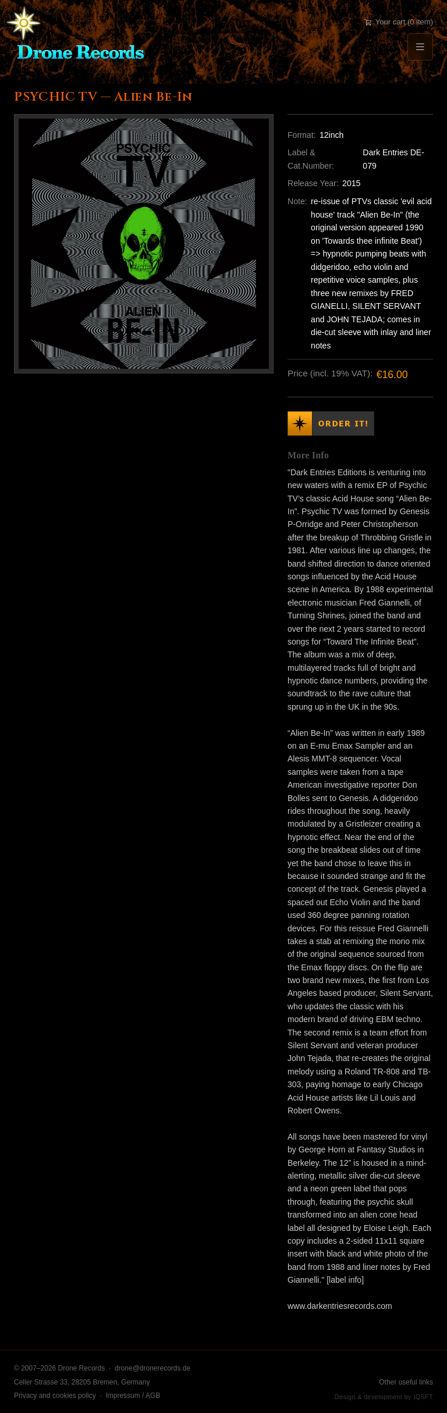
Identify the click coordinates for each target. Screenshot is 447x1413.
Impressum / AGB (132, 1395)
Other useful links (406, 1382)
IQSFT (423, 1396)
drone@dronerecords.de (152, 1368)
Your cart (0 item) (398, 21)
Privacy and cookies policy (55, 1395)
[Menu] (420, 46)
